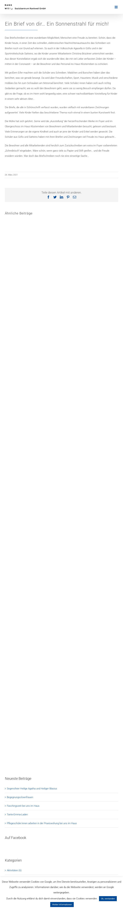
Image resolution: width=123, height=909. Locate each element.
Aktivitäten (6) (14, 870)
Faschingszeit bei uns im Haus (23, 805)
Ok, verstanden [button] (108, 898)
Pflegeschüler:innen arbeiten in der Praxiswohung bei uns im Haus (42, 823)
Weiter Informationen (62, 904)
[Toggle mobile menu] (116, 7)
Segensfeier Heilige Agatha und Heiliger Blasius (32, 788)
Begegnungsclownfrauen (20, 797)
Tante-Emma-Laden (17, 814)
